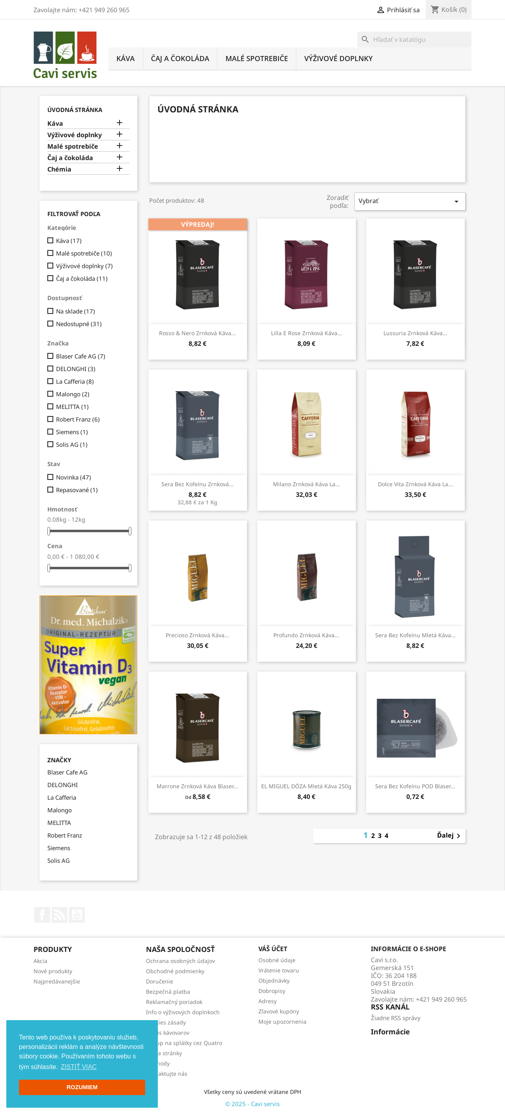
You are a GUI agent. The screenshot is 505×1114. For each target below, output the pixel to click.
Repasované (77, 490)
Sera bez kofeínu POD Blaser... (415, 786)
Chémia (59, 169)
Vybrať (410, 201)
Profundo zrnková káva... (306, 635)
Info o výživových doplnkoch (183, 1012)
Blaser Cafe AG (80, 356)
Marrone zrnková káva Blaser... (197, 786)
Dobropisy (271, 991)
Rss (59, 915)
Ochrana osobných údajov (180, 961)
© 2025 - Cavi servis (252, 1104)
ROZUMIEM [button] (82, 1087)
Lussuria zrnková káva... (415, 333)
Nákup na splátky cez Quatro (184, 1043)
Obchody (158, 1063)
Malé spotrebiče (256, 58)
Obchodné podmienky (175, 971)
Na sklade (75, 311)
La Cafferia (75, 381)
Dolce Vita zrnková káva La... (415, 484)
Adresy (267, 1001)
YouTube (77, 915)
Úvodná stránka (74, 110)
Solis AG (72, 444)
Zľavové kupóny (278, 1011)
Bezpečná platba (168, 991)
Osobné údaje (277, 960)
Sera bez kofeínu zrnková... (197, 484)
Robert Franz (78, 419)
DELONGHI (75, 369)
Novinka (73, 477)
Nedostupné (79, 324)
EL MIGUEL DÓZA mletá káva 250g (306, 786)
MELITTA (72, 407)
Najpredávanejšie (57, 981)
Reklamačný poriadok (174, 1002)
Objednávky (274, 980)
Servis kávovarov (167, 1032)
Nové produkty (53, 971)
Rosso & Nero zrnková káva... (197, 333)
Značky (59, 760)
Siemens (72, 432)
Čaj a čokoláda (180, 58)
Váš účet (272, 948)
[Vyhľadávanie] (414, 39)
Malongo (73, 394)
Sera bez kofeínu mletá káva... (415, 635)
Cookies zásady (166, 1022)
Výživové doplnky (338, 58)
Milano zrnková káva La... (306, 484)
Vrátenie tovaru (278, 970)
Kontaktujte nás (166, 1073)
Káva (125, 58)
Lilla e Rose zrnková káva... (306, 333)
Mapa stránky (164, 1053)
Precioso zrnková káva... (197, 635)
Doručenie (159, 981)
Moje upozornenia (282, 1021)
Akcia (40, 961)
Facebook (42, 915)
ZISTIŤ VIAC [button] (79, 1067)
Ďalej (450, 836)
